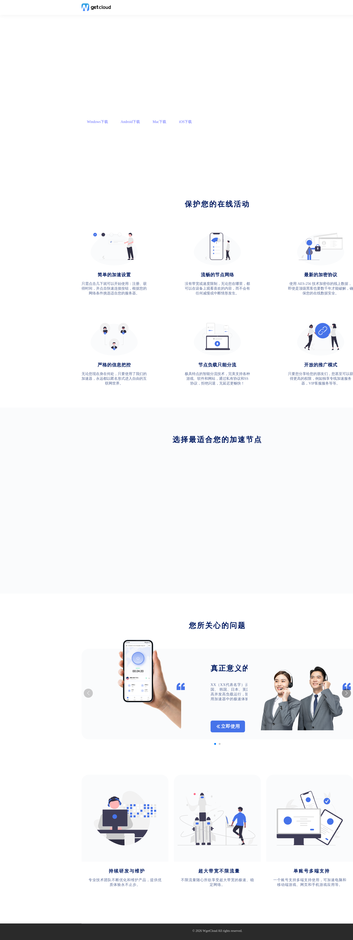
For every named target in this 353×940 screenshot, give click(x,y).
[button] (346, 693)
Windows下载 (97, 122)
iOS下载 (185, 122)
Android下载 (130, 122)
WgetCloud (210, 931)
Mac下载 (159, 122)
